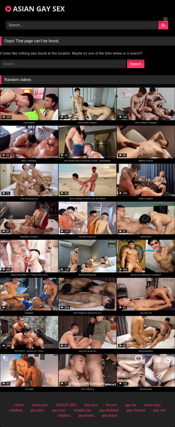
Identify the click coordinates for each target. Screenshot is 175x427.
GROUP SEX (66, 405)
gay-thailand (109, 410)
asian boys (152, 405)
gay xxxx (59, 410)
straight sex (82, 410)
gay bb (131, 405)
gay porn (37, 410)
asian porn (40, 405)
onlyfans (16, 410)
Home (19, 405)
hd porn (111, 405)
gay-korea (86, 415)
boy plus (91, 405)
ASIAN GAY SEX (35, 8)
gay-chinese (135, 410)
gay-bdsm (109, 415)
